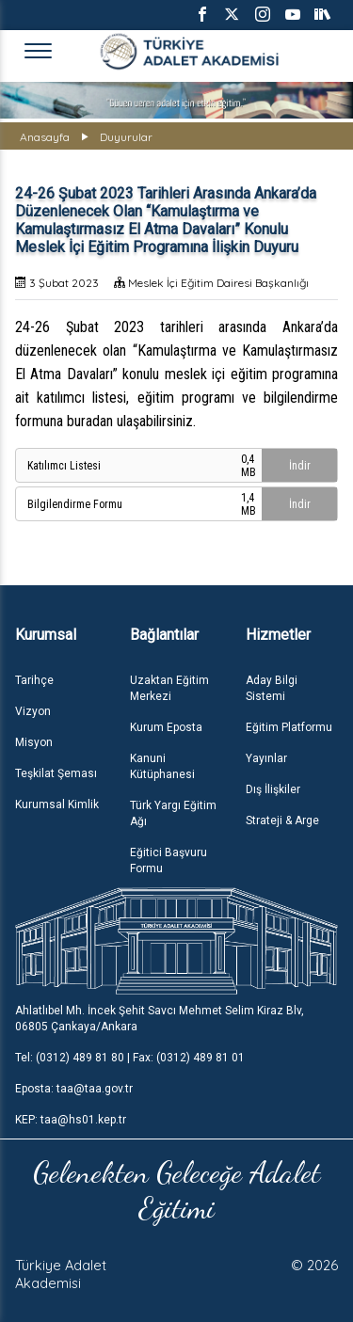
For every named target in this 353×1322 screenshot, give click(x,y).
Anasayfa (45, 137)
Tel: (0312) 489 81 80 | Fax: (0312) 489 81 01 (130, 1057)
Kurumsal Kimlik (57, 804)
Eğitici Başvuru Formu (168, 860)
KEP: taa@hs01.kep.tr (70, 1119)
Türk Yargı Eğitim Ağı (173, 813)
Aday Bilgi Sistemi (271, 688)
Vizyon (33, 711)
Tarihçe (34, 680)
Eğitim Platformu (289, 727)
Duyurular (126, 137)
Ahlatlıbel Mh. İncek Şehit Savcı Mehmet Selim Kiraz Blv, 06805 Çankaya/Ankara (159, 1018)
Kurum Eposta (166, 727)
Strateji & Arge (282, 820)
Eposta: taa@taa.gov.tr (74, 1088)
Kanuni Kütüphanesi (162, 766)
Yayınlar (266, 758)
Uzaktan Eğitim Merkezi (169, 688)
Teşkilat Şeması (56, 773)
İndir (300, 465)
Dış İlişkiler (273, 789)
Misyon (34, 742)
